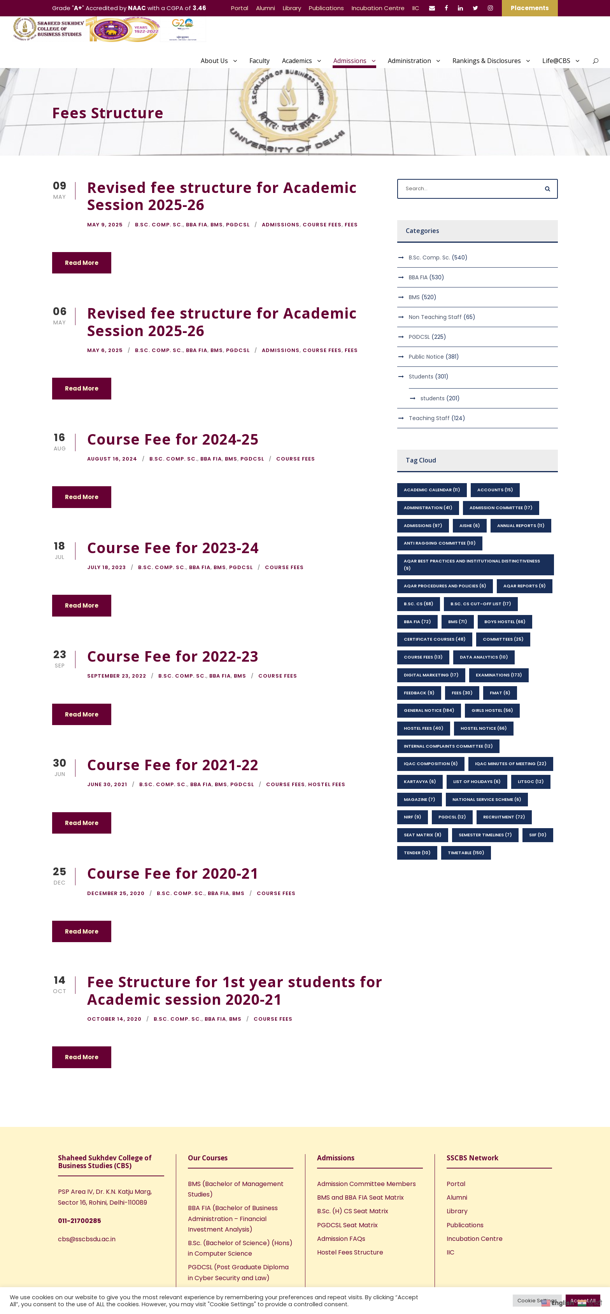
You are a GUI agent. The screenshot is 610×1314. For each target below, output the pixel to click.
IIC (415, 8)
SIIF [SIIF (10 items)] (538, 835)
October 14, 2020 (114, 1019)
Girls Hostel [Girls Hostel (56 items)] (492, 710)
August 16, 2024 (112, 459)
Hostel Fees (326, 784)
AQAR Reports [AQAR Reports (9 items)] (524, 586)
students (433, 398)
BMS (216, 224)
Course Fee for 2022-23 (173, 656)
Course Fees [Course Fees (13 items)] (423, 657)
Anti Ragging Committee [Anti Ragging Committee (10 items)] (440, 543)
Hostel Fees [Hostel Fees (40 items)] (423, 728)
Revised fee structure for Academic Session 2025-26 (222, 195)
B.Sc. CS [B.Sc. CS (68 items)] (418, 604)
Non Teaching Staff (435, 317)
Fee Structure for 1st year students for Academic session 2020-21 (234, 990)
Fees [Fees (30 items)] (462, 693)
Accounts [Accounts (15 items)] (495, 490)
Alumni (265, 8)
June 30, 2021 (107, 784)
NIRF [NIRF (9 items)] (412, 817)
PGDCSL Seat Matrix (347, 1225)
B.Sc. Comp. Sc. (159, 224)
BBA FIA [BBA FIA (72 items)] (417, 621)
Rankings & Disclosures (486, 60)
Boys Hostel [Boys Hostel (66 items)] (505, 621)
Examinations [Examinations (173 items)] (499, 675)
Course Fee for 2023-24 (173, 547)
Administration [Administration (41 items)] (428, 508)
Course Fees (322, 224)
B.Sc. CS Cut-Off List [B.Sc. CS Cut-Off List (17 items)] (480, 604)
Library (292, 8)
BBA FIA (196, 224)
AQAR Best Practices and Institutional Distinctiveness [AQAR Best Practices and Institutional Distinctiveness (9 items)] (472, 564)
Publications (326, 8)
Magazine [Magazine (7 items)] (419, 799)
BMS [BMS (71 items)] (457, 621)
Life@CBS (556, 60)
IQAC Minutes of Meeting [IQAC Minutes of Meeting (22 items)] (511, 763)
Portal (239, 8)
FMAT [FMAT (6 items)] (500, 693)
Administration (409, 60)
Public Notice (426, 357)
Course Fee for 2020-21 (173, 873)
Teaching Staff (429, 418)
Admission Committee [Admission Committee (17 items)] (501, 508)
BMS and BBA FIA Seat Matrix (360, 1197)
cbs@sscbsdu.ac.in (87, 1239)
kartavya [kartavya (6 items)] (420, 781)
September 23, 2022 (116, 676)
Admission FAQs (341, 1238)
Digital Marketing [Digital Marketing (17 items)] (431, 675)
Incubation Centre (378, 8)
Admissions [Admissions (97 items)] (423, 525)
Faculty (259, 60)
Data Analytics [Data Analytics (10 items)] (484, 657)
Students (421, 376)
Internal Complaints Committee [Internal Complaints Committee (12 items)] (448, 746)
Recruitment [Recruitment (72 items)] (504, 817)
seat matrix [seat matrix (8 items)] (423, 835)
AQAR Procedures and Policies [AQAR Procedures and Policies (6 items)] (445, 586)
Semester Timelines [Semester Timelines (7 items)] (485, 835)
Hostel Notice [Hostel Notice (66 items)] (484, 728)
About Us (214, 60)
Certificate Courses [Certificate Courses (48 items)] (435, 639)
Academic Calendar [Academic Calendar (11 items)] (432, 490)
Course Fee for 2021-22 (173, 764)
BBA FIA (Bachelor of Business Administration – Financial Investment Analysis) (233, 1218)
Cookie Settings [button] (537, 1300)
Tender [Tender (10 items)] (417, 853)
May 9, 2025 (105, 224)
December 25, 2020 (116, 893)
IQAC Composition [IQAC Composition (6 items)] (431, 763)
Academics (297, 60)
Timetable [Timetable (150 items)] (466, 853)
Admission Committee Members (366, 1183)
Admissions (349, 60)
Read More (81, 263)
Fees (351, 224)
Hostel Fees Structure (350, 1252)
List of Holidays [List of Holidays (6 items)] (477, 781)
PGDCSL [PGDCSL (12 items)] (452, 817)
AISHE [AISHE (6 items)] (469, 525)
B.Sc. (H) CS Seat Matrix (352, 1211)
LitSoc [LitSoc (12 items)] (531, 781)
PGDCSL (238, 224)
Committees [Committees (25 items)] (503, 639)
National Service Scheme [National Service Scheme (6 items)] (486, 799)
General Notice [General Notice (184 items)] (429, 710)
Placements (530, 8)
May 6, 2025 (105, 350)
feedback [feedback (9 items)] (419, 693)
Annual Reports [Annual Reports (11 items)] (521, 525)
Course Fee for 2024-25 (173, 439)
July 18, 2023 (106, 567)
